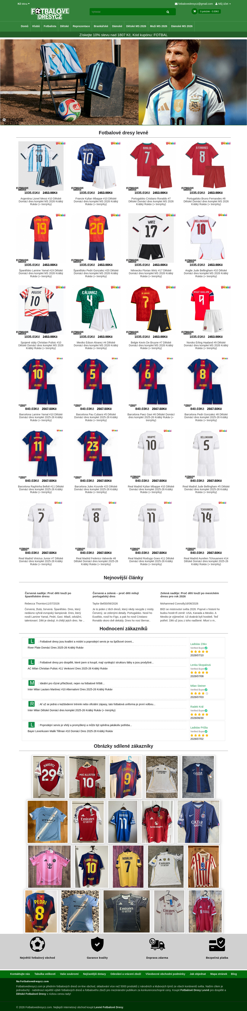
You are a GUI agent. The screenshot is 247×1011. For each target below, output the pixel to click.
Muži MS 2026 (158, 26)
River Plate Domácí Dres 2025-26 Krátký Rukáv (55, 647)
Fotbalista (50, 26)
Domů (24, 26)
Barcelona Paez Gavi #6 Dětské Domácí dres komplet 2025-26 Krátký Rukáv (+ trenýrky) (151, 417)
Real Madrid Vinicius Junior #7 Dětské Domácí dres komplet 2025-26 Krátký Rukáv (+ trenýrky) (41, 561)
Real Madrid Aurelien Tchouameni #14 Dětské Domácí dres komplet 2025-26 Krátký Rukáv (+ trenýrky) (206, 561)
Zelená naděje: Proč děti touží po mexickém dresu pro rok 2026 (189, 595)
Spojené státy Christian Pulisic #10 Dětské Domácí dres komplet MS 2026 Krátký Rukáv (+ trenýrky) (40, 345)
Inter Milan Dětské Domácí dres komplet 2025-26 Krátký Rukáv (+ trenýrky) (71, 710)
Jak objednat (198, 973)
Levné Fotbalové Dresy (108, 1007)
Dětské (64, 26)
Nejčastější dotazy (94, 973)
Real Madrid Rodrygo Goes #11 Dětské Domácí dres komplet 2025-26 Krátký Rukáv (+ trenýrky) (151, 561)
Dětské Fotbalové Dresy (31, 993)
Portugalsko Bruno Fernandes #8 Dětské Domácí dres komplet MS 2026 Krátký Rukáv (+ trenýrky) (206, 201)
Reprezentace (81, 26)
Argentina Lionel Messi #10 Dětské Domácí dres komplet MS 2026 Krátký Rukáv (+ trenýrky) (41, 201)
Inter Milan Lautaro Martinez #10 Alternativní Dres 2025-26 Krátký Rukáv (70, 689)
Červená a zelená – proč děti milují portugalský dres (116, 595)
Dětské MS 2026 (136, 26)
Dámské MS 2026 (182, 26)
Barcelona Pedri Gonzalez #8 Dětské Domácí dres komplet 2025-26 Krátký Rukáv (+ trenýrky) (206, 417)
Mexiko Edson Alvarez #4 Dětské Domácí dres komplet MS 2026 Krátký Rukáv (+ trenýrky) (96, 345)
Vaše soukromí (69, 973)
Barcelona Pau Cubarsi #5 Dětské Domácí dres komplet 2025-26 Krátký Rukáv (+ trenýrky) (96, 417)
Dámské (117, 26)
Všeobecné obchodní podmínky (165, 973)
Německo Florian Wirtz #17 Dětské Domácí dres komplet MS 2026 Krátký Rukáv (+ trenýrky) (151, 273)
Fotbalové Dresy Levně (194, 990)
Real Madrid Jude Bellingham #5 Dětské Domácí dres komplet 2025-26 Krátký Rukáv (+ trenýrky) (206, 489)
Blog (234, 973)
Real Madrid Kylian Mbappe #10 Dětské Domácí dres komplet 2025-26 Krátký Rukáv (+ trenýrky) (151, 489)
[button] (41, 166)
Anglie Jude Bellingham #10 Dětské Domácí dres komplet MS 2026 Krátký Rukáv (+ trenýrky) (206, 273)
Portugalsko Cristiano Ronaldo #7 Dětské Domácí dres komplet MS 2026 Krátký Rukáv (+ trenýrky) (151, 201)
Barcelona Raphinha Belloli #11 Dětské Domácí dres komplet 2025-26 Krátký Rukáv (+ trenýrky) (41, 489)
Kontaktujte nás (20, 973)
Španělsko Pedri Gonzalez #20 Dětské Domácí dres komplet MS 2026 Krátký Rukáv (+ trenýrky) (96, 273)
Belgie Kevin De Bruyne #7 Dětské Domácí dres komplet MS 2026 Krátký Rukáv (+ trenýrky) (151, 345)
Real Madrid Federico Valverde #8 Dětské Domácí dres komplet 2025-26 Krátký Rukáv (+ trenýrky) (96, 561)
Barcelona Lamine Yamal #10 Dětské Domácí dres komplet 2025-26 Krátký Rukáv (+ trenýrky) (41, 417)
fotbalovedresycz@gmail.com (194, 3)
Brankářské (101, 26)
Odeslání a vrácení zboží (126, 973)
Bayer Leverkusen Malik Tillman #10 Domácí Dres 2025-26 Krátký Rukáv (70, 731)
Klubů (36, 26)
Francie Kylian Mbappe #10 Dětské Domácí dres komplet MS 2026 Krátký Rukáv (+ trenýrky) (96, 201)
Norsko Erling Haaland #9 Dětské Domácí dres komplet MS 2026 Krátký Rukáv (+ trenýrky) (206, 345)
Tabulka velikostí (45, 973)
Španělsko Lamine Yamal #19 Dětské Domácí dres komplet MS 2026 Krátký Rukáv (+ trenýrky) (41, 273)
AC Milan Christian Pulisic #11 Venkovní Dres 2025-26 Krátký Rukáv (68, 668)
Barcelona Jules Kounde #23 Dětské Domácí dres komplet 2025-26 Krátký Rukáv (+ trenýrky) (96, 489)
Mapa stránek (218, 973)
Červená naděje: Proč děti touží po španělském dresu (48, 595)
